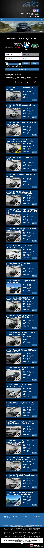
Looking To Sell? (6, 519)
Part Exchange (6, 517)
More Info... (34, 100)
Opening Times (36, 516)
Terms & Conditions (35, 521)
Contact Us (25, 520)
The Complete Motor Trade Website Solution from (22, 543)
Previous (7, 45)
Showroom (15, 514)
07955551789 (35, 16)
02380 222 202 (35, 15)
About (35, 514)
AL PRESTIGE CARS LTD (10, 524)
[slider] (7, 64)
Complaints (16, 520)
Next (37, 45)
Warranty (25, 516)
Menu (2, 19)
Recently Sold (26, 514)
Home (5, 514)
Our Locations (6, 520)
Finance (15, 516)
